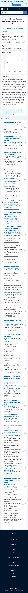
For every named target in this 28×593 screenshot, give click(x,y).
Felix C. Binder (7, 157)
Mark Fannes (13, 128)
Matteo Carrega (14, 249)
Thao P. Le (6, 324)
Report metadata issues (13, 557)
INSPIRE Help (14, 555)
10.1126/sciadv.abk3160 (9, 396)
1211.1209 (6, 131)
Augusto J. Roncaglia (12, 28)
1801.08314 (9, 409)
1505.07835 (6, 440)
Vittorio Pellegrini (8, 235)
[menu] (21, 9)
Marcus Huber (10, 143)
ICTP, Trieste (10, 437)
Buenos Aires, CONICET (9, 30)
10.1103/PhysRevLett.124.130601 (11, 456)
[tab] (6, 118)
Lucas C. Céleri (14, 157)
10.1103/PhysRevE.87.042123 (10, 132)
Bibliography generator (14, 565)
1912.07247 (19, 300)
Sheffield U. (10, 385)
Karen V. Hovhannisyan (9, 142)
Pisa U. (5, 291)
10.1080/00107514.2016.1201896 (11, 421)
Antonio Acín (17, 143)
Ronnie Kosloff (13, 406)
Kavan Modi (12, 216)
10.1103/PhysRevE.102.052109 (11, 494)
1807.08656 (9, 278)
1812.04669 (6, 344)
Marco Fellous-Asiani (16, 449)
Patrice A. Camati (8, 503)
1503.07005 (9, 221)
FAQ (14, 552)
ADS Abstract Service (19, 42)
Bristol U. (6, 430)
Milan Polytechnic (12, 387)
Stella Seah (6, 463)
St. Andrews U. (10, 388)
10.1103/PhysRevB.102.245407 (11, 256)
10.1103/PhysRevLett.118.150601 (11, 164)
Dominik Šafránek (12, 202)
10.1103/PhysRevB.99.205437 (10, 346)
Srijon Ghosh (7, 311)
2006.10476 (6, 492)
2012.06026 (6, 395)
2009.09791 (9, 254)
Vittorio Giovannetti (8, 275)
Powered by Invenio (14, 588)
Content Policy (14, 539)
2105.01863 (9, 473)
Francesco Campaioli (8, 156)
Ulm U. (7, 175)
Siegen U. (12, 470)
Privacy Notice (14, 542)
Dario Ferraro (7, 230)
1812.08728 (6, 508)
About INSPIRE (14, 537)
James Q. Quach (7, 367)
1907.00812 (9, 454)
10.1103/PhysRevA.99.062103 (10, 510)
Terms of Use (14, 544)
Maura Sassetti (10, 355)
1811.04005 (9, 189)
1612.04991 (9, 162)
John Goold (6, 216)
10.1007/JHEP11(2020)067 (12, 302)
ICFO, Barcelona (15, 171)
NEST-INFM (18, 233)
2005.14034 (9, 358)
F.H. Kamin (6, 484)
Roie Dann (6, 517)
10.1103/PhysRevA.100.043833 (11, 262)
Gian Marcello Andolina (9, 272)
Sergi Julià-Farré (7, 171)
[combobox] (16, 12)
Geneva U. (15, 435)
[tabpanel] (14, 324)
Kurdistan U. (12, 484)
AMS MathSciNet (9, 42)
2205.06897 (8, 39)
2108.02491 (9, 207)
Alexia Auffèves (15, 451)
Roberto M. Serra (7, 505)
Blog (14, 573)
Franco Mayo (5, 26)
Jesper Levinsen (12, 324)
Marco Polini (16, 294)
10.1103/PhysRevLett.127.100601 (11, 475)
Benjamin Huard (7, 451)
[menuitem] (20, 9)
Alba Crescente (7, 249)
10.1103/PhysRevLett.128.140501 (11, 209)
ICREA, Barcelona (15, 185)
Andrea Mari (9, 273)
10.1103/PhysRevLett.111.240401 (11, 148)
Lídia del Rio (11, 430)
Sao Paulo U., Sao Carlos (13, 489)
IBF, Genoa (12, 230)
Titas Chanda (13, 311)
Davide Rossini (10, 289)
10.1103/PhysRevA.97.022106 (10, 330)
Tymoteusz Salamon (8, 173)
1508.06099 (6, 420)
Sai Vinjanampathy (8, 416)
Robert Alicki (7, 128)
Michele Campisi (16, 273)
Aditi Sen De (19, 311)
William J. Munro (16, 367)
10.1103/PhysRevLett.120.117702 (11, 242)
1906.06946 (6, 520)
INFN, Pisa (17, 289)
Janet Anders (16, 416)
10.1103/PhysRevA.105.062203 (11, 41)
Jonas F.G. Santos (16, 503)
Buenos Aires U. (12, 26)
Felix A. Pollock (17, 156)
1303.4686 (8, 147)
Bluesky (14, 576)
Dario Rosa (10, 204)
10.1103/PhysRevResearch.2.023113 (12, 191)
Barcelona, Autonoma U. (9, 186)
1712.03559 (6, 329)
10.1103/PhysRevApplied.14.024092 (12, 372)
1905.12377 (9, 315)
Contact (14, 581)
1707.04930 (9, 240)
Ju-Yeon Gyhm (7, 200)
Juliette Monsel (7, 449)
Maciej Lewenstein (12, 183)
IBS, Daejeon (14, 200)
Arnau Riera (12, 175)
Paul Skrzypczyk (7, 429)
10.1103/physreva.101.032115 (10, 316)
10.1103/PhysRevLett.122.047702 (11, 280)
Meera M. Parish (7, 325)
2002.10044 (9, 371)
